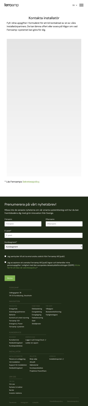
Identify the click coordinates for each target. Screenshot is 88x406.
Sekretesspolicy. (31, 181)
